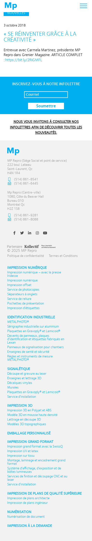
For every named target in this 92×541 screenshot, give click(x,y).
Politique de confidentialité (25, 256)
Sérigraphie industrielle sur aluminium (33, 326)
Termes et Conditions (63, 256)
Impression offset (19, 285)
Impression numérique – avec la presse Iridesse (34, 274)
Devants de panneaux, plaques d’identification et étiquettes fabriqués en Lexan (35, 339)
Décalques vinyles (19, 383)
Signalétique (18, 369)
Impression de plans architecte (28, 498)
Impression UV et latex (22, 451)
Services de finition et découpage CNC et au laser (37, 478)
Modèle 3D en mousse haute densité (32, 415)
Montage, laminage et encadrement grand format (36, 462)
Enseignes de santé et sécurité (28, 352)
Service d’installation (21, 396)
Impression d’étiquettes (23, 308)
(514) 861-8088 (22, 220)
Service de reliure (19, 299)
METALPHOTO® (18, 322)
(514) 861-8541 (22, 180)
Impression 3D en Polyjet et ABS (29, 410)
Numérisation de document (26, 516)
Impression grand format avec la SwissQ (35, 446)
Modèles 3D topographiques (26, 424)
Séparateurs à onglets (22, 294)
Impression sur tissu (21, 455)
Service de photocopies (23, 289)
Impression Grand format (30, 442)
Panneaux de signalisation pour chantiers (35, 347)
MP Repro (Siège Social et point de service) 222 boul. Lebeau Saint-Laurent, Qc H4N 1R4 (37, 167)
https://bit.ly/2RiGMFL (23, 60)
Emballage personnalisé (28, 433)
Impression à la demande (29, 526)
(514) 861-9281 (22, 215)
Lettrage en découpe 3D (24, 419)
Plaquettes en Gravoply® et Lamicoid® (33, 331)
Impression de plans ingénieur (27, 503)
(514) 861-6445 (22, 184)
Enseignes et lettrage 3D (24, 378)
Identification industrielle (31, 317)
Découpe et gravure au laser (26, 373)
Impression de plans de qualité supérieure (44, 493)
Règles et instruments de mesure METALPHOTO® (30, 358)
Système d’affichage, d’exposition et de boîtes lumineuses (34, 470)
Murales (13, 387)
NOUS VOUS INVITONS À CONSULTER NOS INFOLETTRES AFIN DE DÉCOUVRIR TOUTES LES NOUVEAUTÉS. (46, 127)
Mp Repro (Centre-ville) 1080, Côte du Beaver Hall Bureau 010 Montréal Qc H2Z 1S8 (25, 201)
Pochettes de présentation (25, 303)
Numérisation (19, 512)
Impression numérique (27, 268)
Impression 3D (19, 405)
